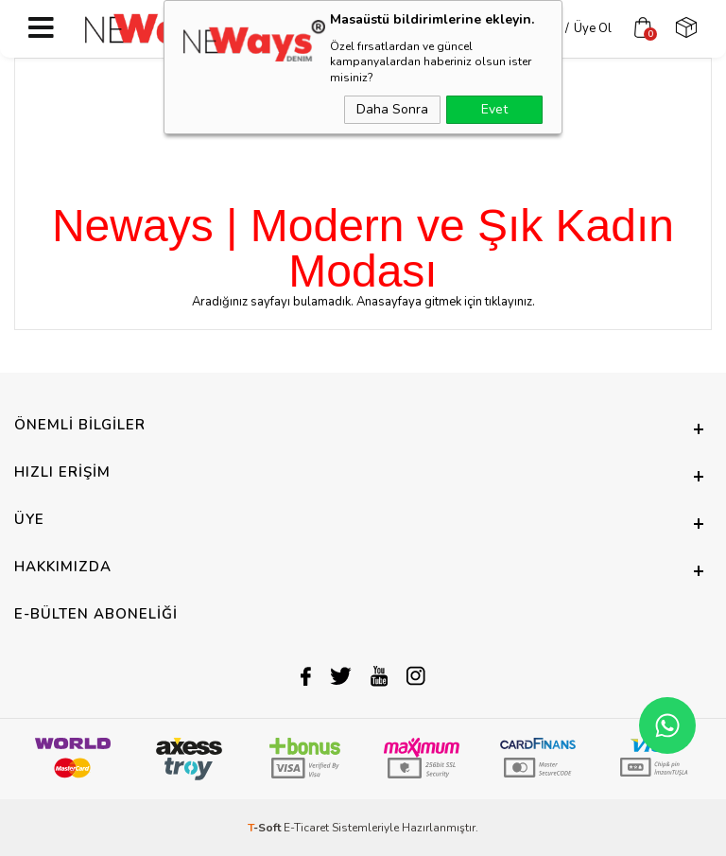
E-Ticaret (306, 827)
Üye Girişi (521, 28)
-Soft (266, 827)
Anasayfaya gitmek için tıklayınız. (445, 301)
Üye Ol (580, 28)
